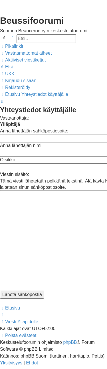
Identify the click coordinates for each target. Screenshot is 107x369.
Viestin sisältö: (14, 174)
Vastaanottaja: (14, 118)
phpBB (70, 316)
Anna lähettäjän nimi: (21, 145)
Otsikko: (8, 159)
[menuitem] (26, 53)
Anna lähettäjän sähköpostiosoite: (34, 130)
